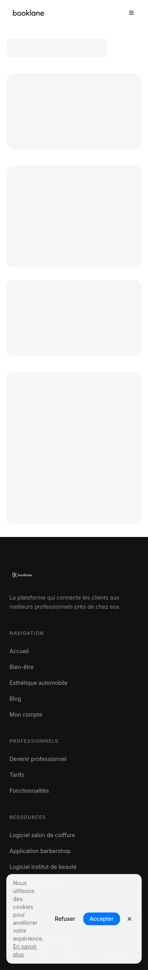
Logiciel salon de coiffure (42, 835)
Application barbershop (40, 850)
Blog (15, 698)
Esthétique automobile (38, 682)
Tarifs (16, 774)
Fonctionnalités (29, 790)
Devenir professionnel (37, 758)
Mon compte (25, 714)
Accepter (102, 918)
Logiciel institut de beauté (43, 866)
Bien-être (21, 666)
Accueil (19, 651)
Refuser (65, 918)
